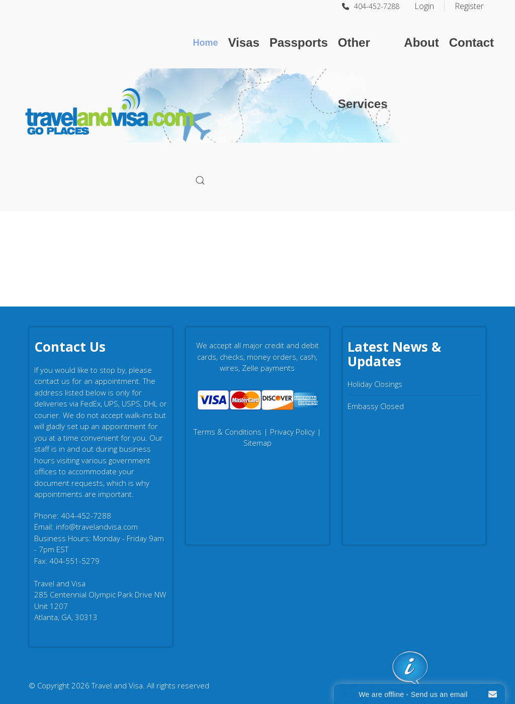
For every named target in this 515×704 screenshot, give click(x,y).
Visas (243, 42)
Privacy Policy (292, 432)
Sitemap (257, 443)
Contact (471, 42)
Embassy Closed (376, 406)
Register (469, 6)
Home (205, 43)
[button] (200, 180)
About (421, 42)
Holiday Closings (375, 384)
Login (424, 6)
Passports (299, 42)
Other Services (363, 73)
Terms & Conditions (228, 432)
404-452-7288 (370, 6)
